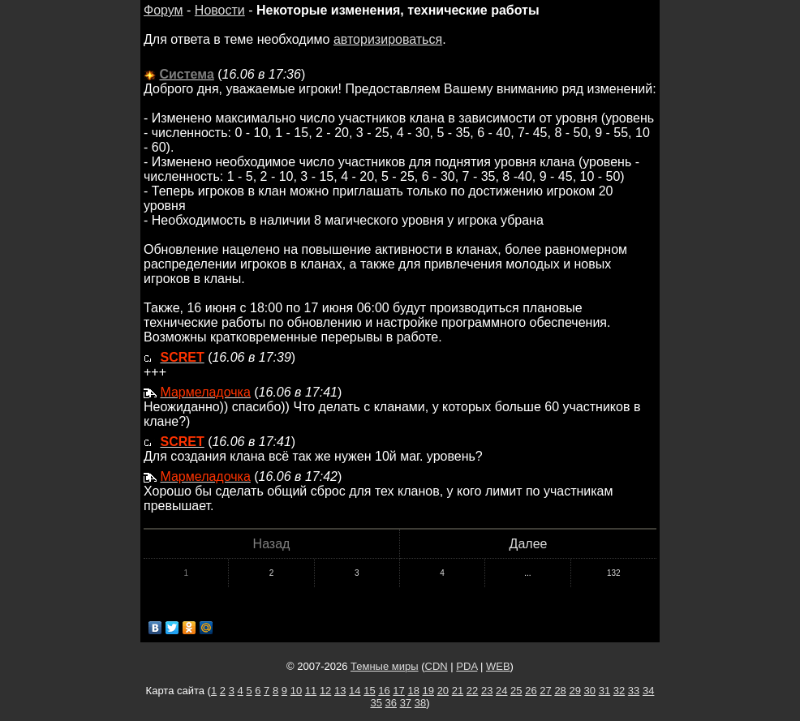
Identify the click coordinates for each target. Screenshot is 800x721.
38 (420, 703)
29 (574, 691)
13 (340, 691)
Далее (529, 544)
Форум (163, 10)
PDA (466, 666)
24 (501, 691)
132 (614, 573)
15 (369, 691)
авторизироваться (387, 39)
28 (560, 691)
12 (325, 691)
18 (413, 691)
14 (354, 691)
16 (383, 691)
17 (398, 691)
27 (545, 691)
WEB (498, 666)
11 (310, 691)
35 (375, 703)
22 (472, 691)
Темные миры (385, 666)
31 (604, 691)
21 (457, 691)
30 (590, 691)
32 (619, 691)
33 (633, 691)
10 (296, 691)
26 (530, 691)
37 (405, 703)
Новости (220, 10)
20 (443, 691)
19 (428, 691)
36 (391, 703)
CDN (436, 666)
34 (648, 691)
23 (486, 691)
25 (516, 691)
